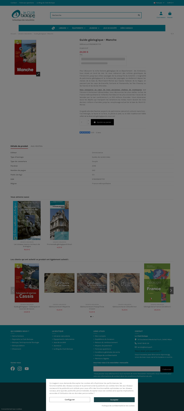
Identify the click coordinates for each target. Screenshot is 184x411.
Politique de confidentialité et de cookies (118, 406)
